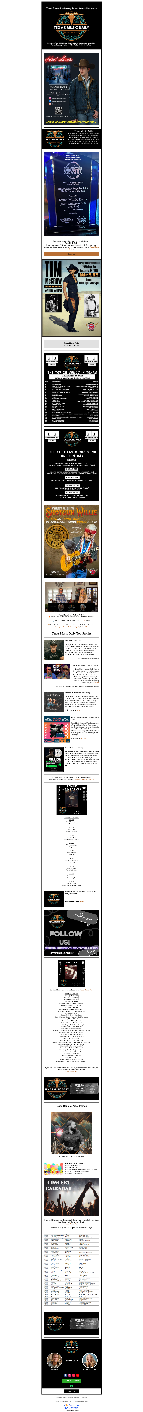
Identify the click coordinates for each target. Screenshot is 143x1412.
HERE (83, 621)
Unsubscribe (58, 1401)
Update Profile (67, 1401)
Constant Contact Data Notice (80, 1401)
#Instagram (58, 627)
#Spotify (77, 627)
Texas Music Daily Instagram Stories (71, 344)
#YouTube (85, 627)
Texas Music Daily (86, 990)
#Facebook (66, 627)
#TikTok (72, 627)
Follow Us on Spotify (71, 1381)
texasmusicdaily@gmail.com (84, 779)
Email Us (71, 254)
